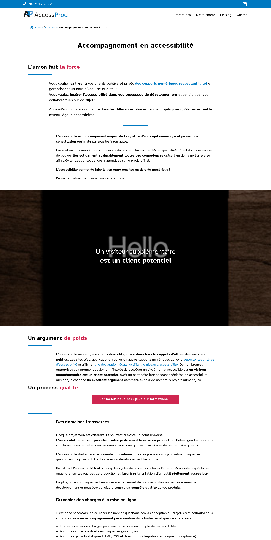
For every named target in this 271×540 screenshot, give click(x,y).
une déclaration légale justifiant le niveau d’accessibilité (136, 364)
